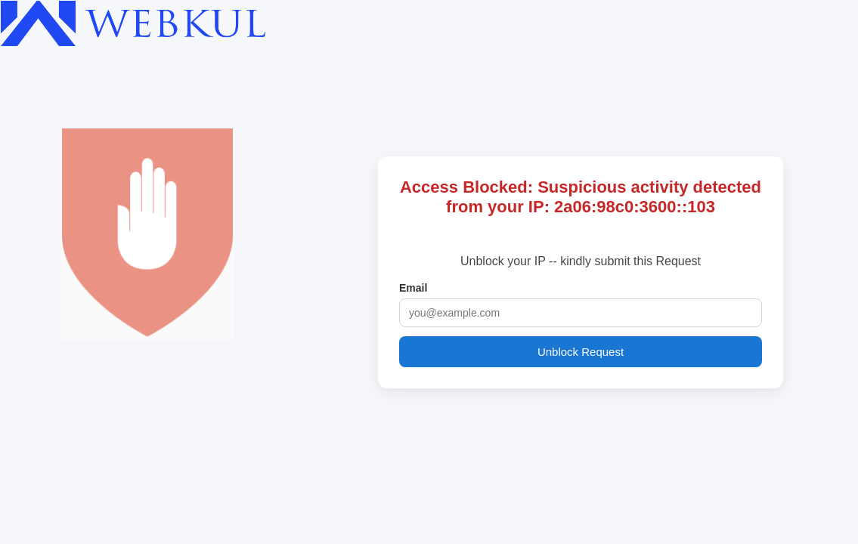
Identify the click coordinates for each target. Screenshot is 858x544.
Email (413, 288)
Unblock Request (580, 351)
